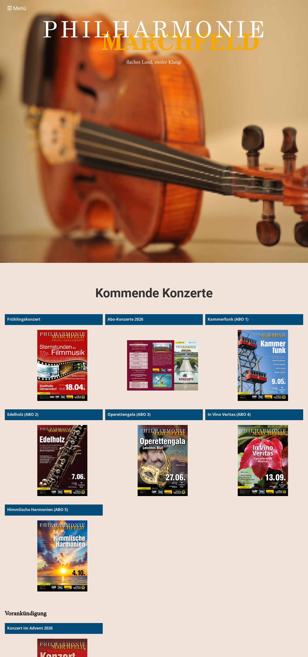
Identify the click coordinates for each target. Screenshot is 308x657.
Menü (16, 8)
